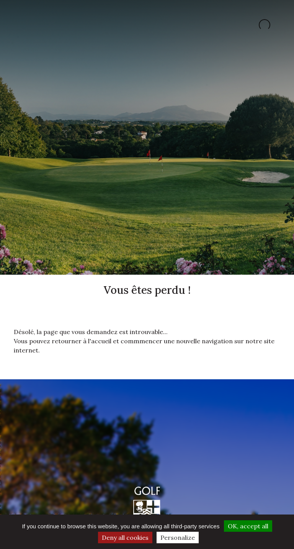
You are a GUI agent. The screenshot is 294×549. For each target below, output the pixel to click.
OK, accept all (248, 526)
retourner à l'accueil (81, 341)
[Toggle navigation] (20, 25)
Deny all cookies (125, 537)
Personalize (177, 537)
